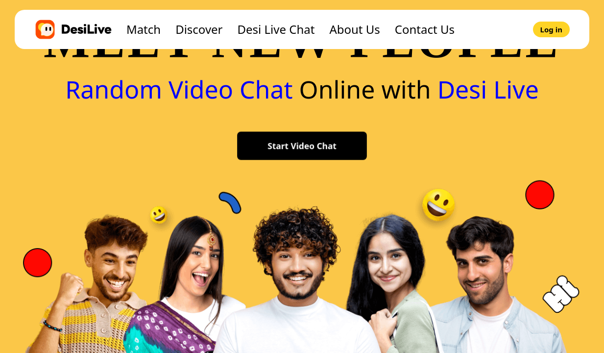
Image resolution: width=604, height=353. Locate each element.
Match (143, 29)
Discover (198, 29)
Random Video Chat (179, 89)
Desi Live (488, 89)
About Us (354, 29)
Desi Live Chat (276, 29)
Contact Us (425, 29)
